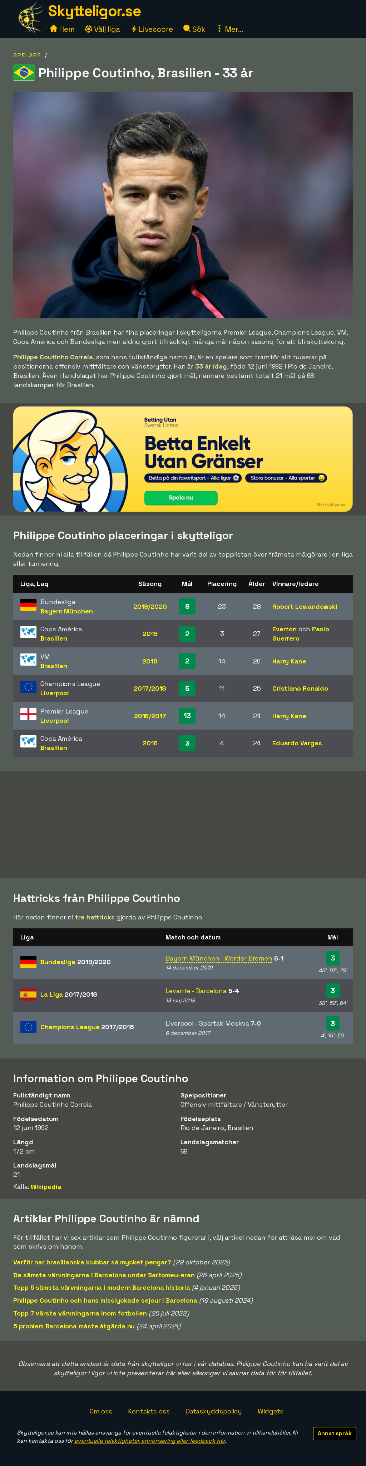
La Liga (68, 994)
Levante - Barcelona (196, 991)
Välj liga (102, 29)
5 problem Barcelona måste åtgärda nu (74, 1326)
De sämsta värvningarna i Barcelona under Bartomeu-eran (104, 1275)
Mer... (229, 29)
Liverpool (54, 693)
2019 (150, 634)
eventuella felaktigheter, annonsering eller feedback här (149, 1441)
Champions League (87, 1027)
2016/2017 (150, 716)
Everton (284, 629)
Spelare (27, 55)
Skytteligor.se (94, 10)
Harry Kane (289, 661)
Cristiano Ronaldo (300, 688)
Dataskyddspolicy (214, 1411)
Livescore (151, 29)
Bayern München (66, 611)
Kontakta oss (149, 1411)
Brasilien (53, 638)
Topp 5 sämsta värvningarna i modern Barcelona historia (101, 1287)
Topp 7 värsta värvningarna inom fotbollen (80, 1313)
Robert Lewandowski (304, 606)
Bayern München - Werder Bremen (218, 958)
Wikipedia (46, 1187)
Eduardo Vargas (297, 743)
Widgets (270, 1411)
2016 (150, 743)
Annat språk (335, 1433)
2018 (150, 661)
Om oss (101, 1411)
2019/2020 (150, 606)
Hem (62, 29)
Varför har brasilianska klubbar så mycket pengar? (92, 1262)
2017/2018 (150, 688)
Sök (194, 29)
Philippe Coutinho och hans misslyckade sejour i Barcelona (105, 1300)
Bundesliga (75, 962)
